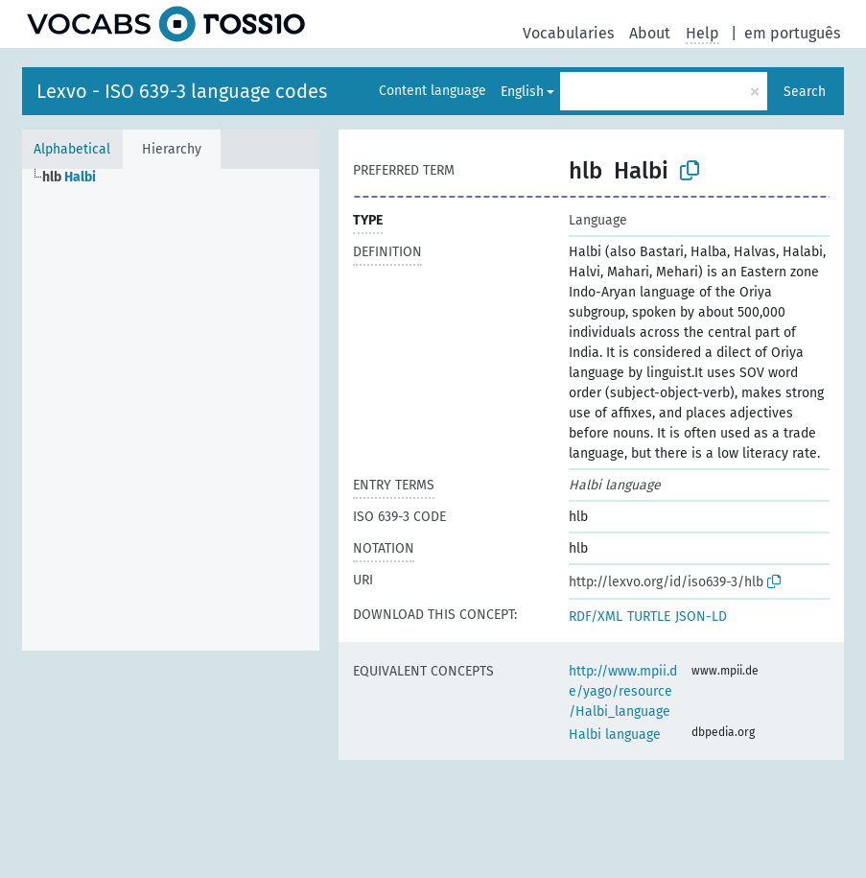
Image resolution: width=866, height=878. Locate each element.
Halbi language (615, 734)
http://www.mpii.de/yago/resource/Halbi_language (623, 691)
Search (805, 91)
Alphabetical (72, 149)
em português (792, 33)
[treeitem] (77, 177)
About (649, 33)
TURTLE (648, 616)
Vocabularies (568, 33)
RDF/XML (595, 616)
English (522, 91)
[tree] (170, 410)
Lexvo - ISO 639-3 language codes (181, 91)
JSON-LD (701, 616)
